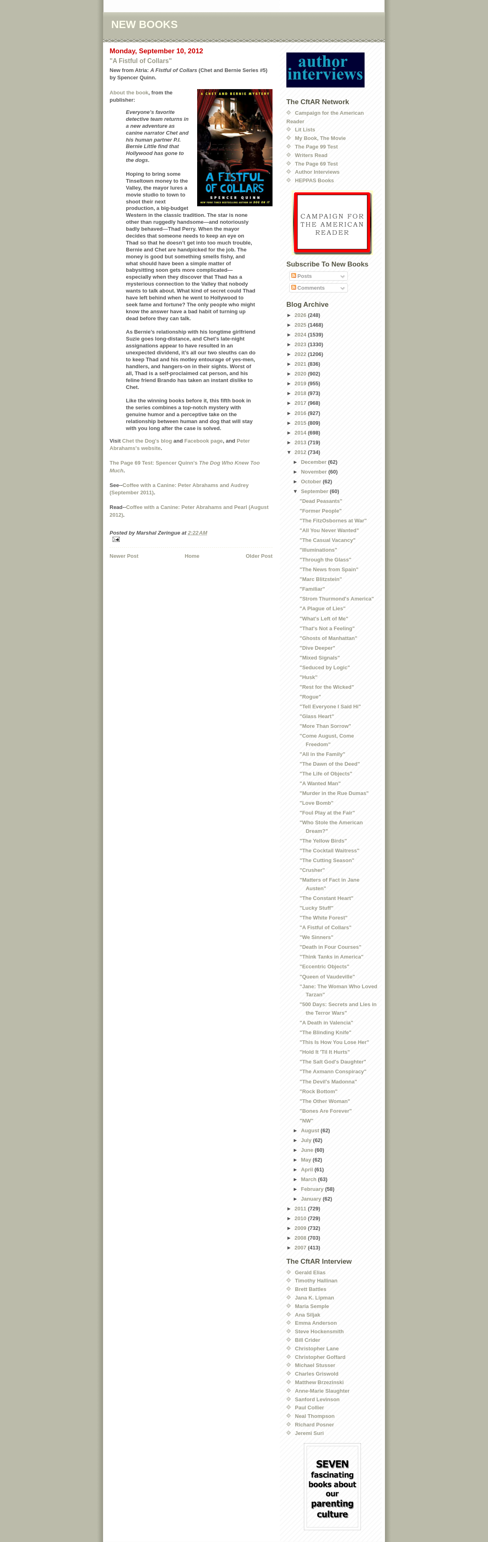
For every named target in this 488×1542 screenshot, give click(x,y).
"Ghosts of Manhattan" (328, 638)
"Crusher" (312, 870)
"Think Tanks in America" (331, 957)
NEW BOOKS (144, 24)
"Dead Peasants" (320, 501)
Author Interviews (317, 172)
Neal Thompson (315, 1416)
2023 (301, 344)
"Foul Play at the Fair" (327, 813)
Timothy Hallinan (316, 1281)
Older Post (259, 556)
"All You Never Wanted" (329, 530)
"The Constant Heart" (326, 898)
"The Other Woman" (324, 1101)
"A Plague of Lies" (322, 608)
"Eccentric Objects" (324, 966)
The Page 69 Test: (132, 463)
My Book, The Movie (320, 138)
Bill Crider (307, 1340)
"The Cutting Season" (326, 860)
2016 (301, 413)
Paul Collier (309, 1407)
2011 (301, 1209)
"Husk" (308, 677)
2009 (301, 1228)
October (312, 481)
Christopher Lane (317, 1348)
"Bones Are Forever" (325, 1111)
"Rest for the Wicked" (326, 687)
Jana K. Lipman (314, 1298)
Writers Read (311, 155)
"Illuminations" (318, 550)
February (313, 1189)
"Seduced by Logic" (324, 667)
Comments (308, 288)
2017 (301, 403)
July (307, 1140)
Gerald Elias (310, 1272)
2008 (301, 1238)
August (311, 1130)
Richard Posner (314, 1425)
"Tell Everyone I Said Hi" (330, 706)
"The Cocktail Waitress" (329, 850)
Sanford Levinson (317, 1399)
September (315, 491)
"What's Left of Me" (323, 619)
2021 (301, 364)
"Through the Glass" (325, 560)
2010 (301, 1218)
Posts (301, 276)
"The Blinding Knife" (325, 1032)
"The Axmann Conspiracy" (332, 1071)
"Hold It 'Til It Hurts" (324, 1052)
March (309, 1179)
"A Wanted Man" (320, 783)
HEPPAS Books (314, 180)
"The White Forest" (323, 918)
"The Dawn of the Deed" (329, 764)
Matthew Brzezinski (319, 1382)
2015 (301, 423)
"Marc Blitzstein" (320, 579)
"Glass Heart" (316, 716)
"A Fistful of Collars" (141, 60)
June (308, 1150)
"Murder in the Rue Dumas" (334, 793)
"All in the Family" (322, 754)
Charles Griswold (317, 1374)
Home (192, 556)
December (314, 462)
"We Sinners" (316, 937)
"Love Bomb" (316, 803)
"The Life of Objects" (325, 774)
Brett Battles (310, 1289)
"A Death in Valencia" (326, 1023)
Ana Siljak (307, 1315)
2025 (301, 325)
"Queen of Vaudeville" (327, 977)
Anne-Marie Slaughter (322, 1391)
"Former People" (320, 511)
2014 (301, 433)
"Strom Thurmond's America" (336, 599)
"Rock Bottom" (318, 1091)
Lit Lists (305, 130)
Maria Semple (312, 1306)
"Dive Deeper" (317, 648)
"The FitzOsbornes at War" (333, 521)
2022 (301, 354)
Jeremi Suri (309, 1433)
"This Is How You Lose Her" (334, 1042)
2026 (301, 315)
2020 (301, 374)
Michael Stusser (315, 1365)
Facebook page (203, 441)
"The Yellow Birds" (323, 841)
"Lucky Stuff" (316, 908)
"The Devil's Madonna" (328, 1082)
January (312, 1199)
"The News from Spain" (328, 569)
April (307, 1169)
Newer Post (124, 556)
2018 (301, 393)
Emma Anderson (316, 1323)
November (314, 472)
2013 (301, 442)
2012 (301, 452)
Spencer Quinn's (177, 463)
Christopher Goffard (320, 1357)
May (307, 1160)
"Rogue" (310, 697)
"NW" (306, 1121)
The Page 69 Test (316, 164)
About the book (129, 93)
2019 (301, 383)
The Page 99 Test (316, 147)
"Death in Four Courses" (330, 947)
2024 (301, 335)
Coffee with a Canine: (150, 485)
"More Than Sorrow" (325, 726)
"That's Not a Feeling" (326, 628)
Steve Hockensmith (319, 1331)
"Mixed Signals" (319, 658)
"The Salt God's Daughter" (332, 1062)
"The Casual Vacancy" (327, 540)
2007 (301, 1248)
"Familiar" (312, 589)
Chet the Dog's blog (147, 441)
